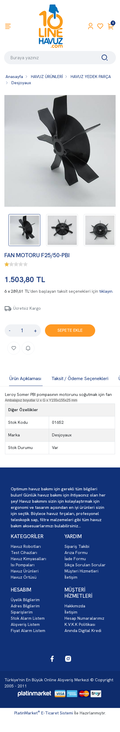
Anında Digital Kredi (83, 630)
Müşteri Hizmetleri (81, 571)
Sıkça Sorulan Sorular (85, 564)
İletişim (71, 577)
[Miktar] (22, 330)
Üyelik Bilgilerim (25, 599)
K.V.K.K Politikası (80, 624)
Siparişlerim (22, 612)
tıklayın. (106, 291)
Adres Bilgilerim (25, 606)
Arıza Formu (76, 552)
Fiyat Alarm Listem (28, 630)
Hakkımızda (75, 606)
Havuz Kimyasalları (28, 558)
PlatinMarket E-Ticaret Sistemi (43, 713)
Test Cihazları (24, 552)
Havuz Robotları (26, 546)
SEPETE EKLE (70, 330)
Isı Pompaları (22, 564)
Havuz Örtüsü (23, 577)
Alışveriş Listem (25, 624)
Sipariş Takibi (77, 546)
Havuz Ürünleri (25, 571)
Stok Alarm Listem (28, 618)
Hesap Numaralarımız (84, 618)
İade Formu (75, 558)
